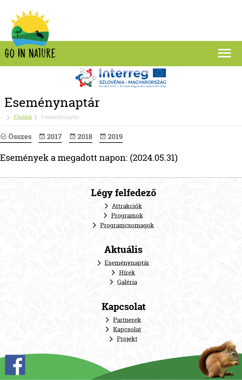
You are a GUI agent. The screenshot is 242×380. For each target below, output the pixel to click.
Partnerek (127, 320)
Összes (16, 136)
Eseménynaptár (127, 263)
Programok (127, 215)
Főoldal (23, 117)
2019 (111, 136)
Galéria (127, 282)
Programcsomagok (127, 225)
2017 (50, 136)
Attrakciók (127, 206)
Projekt (127, 339)
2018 (80, 136)
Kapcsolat (127, 329)
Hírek (127, 272)
